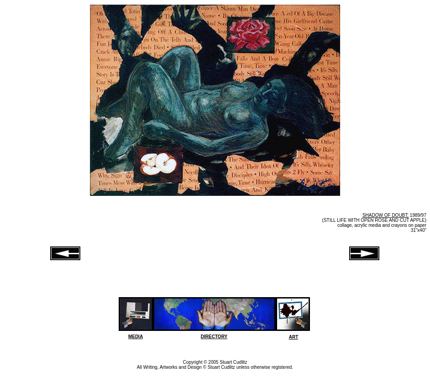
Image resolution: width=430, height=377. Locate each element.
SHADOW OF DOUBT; (385, 215)
